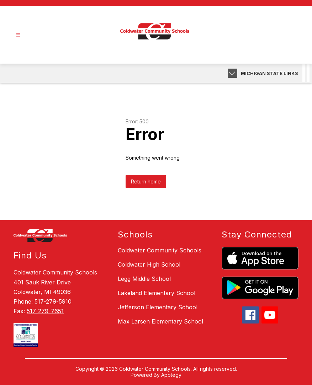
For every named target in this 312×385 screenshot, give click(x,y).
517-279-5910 (53, 301)
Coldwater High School (149, 264)
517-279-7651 (45, 311)
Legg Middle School (144, 278)
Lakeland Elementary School (156, 292)
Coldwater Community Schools (159, 250)
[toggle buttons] (232, 73)
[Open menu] (18, 35)
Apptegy (171, 375)
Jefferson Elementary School (157, 307)
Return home (146, 181)
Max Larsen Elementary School (160, 321)
